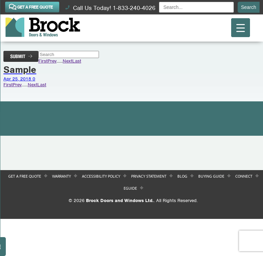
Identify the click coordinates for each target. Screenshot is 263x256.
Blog (182, 176)
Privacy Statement (148, 176)
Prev (52, 61)
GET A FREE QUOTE (35, 7)
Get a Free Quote (24, 176)
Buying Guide (211, 176)
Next (67, 61)
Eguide (130, 188)
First (43, 61)
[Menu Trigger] (240, 27)
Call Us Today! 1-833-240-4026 (110, 8)
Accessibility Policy (101, 176)
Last (76, 61)
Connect (243, 176)
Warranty (61, 176)
